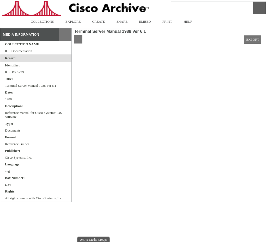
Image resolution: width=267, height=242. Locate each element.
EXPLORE (73, 21)
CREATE (98, 21)
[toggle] (19, 58)
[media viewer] (169, 145)
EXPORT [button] (252, 39)
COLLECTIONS (42, 21)
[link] (245, 8)
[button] (259, 8)
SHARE (122, 21)
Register (144, 8)
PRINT (167, 21)
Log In (128, 8)
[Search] (206, 7)
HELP (188, 21)
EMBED (145, 21)
